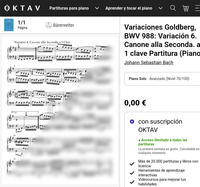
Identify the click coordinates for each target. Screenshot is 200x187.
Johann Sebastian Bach (148, 62)
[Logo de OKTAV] (22, 8)
